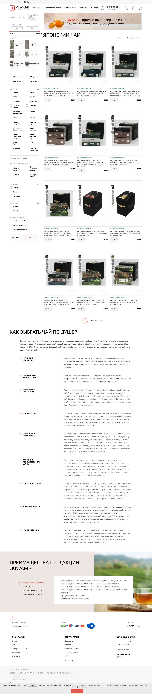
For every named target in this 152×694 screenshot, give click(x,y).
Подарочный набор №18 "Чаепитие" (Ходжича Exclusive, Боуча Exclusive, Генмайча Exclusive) (125, 162)
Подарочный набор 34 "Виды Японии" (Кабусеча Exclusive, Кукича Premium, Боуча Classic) (125, 233)
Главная (12, 17)
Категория (14, 184)
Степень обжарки (17, 217)
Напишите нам (123, 649)
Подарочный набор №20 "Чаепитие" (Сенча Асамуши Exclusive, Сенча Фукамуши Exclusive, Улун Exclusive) (125, 93)
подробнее (33, 685)
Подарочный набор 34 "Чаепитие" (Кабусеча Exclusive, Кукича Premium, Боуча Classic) (92, 233)
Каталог (21, 17)
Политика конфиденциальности (24, 683)
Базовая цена (15, 24)
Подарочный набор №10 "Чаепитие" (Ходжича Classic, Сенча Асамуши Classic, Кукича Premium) (92, 302)
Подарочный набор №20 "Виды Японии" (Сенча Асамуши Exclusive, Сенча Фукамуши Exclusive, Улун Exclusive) (91, 163)
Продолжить (76, 691)
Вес (11, 73)
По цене (121, 37)
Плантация (14, 203)
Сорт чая (13, 89)
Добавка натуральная (19, 163)
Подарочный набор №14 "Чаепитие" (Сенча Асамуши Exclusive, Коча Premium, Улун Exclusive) (92, 93)
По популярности (134, 37)
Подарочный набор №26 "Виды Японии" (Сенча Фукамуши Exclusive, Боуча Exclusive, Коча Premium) (59, 302)
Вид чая (13, 37)
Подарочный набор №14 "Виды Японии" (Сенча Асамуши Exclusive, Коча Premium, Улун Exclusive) (58, 93)
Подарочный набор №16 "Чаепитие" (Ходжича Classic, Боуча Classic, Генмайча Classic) (124, 302)
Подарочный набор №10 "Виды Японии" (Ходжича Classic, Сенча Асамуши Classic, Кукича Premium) (58, 233)
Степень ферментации (18, 158)
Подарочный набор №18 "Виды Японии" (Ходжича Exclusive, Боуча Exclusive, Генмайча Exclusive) (58, 162)
